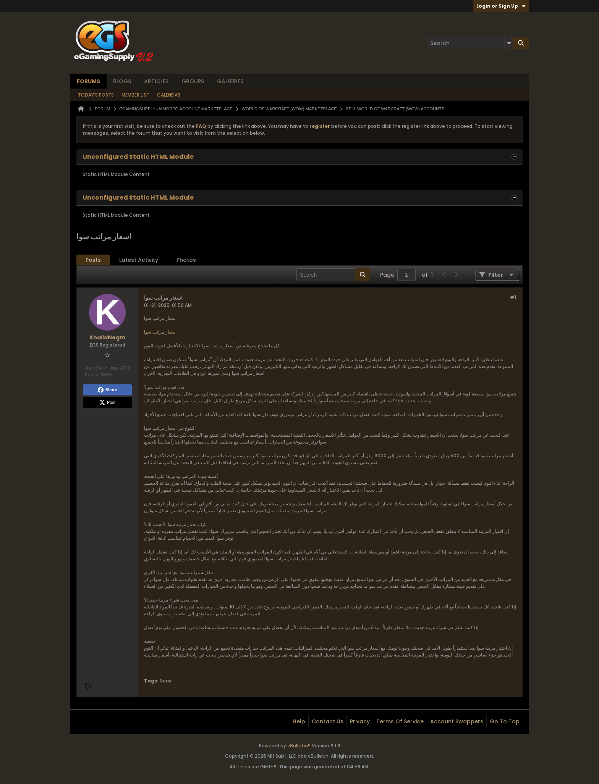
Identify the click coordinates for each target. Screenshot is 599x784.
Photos (186, 260)
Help (299, 721)
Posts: (92, 374)
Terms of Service (400, 721)
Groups (192, 81)
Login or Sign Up (501, 6)
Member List (135, 95)
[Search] (470, 43)
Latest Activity (138, 260)
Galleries (230, 81)
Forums (88, 81)
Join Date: (96, 368)
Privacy (360, 721)
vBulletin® (299, 745)
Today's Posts (96, 95)
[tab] (93, 260)
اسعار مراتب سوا (160, 332)
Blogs (122, 81)
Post (107, 403)
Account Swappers (456, 721)
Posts (93, 260)
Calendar (168, 95)
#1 (513, 297)
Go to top (505, 721)
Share (107, 390)
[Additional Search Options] (509, 43)
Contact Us (327, 721)
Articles (156, 81)
